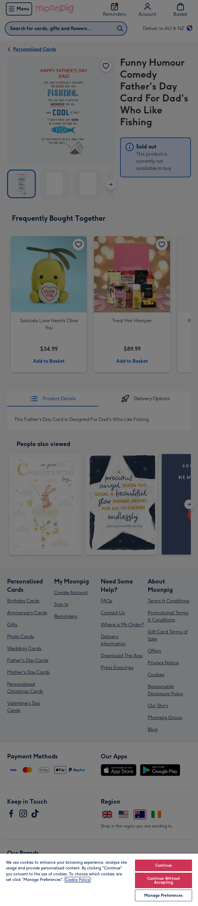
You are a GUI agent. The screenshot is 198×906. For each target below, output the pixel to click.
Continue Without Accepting (163, 880)
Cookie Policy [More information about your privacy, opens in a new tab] (77, 879)
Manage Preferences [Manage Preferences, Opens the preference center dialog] (163, 895)
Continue (163, 865)
